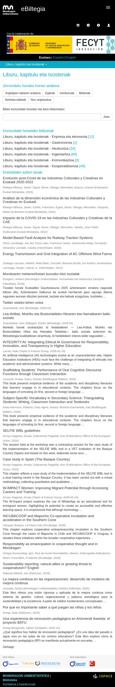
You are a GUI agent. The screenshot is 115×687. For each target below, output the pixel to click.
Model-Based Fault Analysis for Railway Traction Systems (48, 238)
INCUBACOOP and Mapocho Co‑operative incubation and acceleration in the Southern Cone (48, 518)
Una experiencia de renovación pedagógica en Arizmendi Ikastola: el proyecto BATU (56, 620)
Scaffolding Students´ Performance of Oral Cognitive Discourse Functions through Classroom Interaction (52, 372)
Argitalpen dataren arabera (23, 93)
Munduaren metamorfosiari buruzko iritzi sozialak (41, 274)
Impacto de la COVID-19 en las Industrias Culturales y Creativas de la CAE (57, 220)
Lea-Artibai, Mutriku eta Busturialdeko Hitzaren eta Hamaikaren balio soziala (56, 316)
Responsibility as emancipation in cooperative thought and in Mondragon (50, 546)
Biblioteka (10, 680)
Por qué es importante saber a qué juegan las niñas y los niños (52, 607)
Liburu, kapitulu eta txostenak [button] (26, 64)
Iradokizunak (27, 684)
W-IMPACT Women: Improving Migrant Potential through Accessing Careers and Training (55, 490)
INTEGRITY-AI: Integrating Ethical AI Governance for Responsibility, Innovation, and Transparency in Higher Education (56, 344)
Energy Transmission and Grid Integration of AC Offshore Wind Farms (57, 254)
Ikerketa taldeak (15, 99)
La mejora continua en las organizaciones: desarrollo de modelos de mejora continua (56, 581)
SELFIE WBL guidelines (21, 431)
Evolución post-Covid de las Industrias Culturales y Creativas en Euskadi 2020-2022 (53, 180)
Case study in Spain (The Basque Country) (36, 459)
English (71, 57)
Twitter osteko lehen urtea (23, 303)
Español (58, 57)
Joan (106, 116)
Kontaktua (9, 684)
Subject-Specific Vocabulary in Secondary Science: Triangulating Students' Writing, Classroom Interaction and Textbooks (53, 400)
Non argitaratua (41, 99)
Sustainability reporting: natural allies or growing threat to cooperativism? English (47, 566)
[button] (88, 25)
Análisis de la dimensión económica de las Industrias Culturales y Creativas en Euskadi (54, 200)
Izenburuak (67, 93)
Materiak (84, 93)
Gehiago (8, 646)
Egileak (50, 93)
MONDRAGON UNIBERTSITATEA (26, 675)
